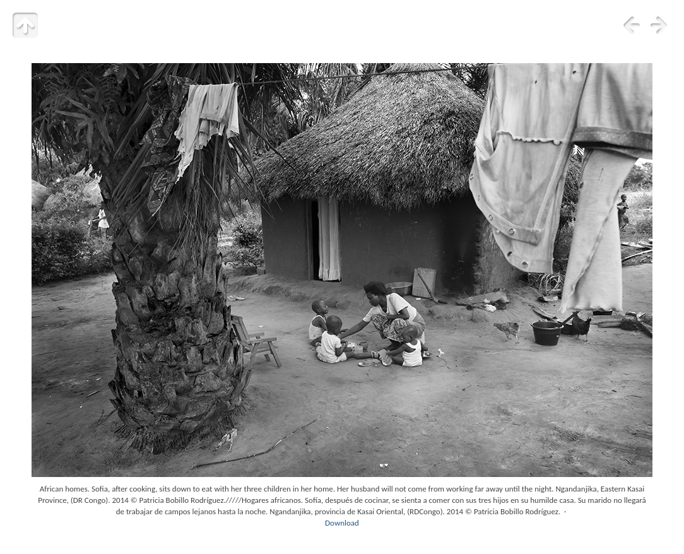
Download (342, 522)
